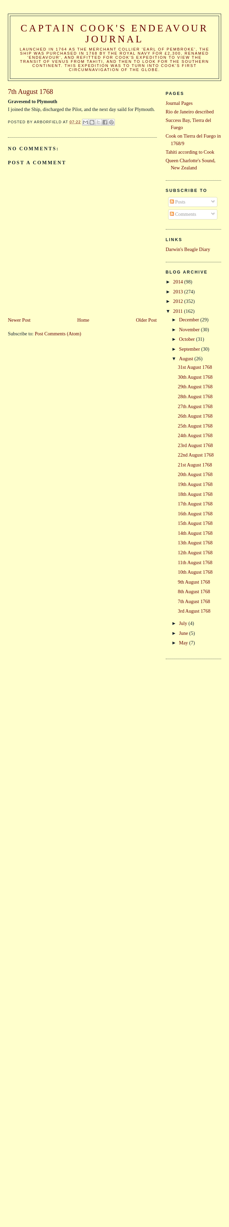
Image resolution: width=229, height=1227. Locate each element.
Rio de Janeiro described (190, 111)
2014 (178, 281)
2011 (178, 311)
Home (83, 320)
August (186, 358)
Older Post (146, 320)
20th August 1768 (195, 474)
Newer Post (19, 320)
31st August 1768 (195, 367)
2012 (178, 301)
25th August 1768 (195, 426)
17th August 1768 (195, 503)
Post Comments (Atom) (58, 333)
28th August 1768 (195, 396)
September (190, 349)
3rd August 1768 (194, 611)
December (189, 319)
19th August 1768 (195, 484)
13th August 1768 (195, 542)
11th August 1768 (195, 562)
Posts (178, 202)
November (190, 329)
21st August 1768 (195, 465)
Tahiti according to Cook (190, 152)
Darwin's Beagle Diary (188, 249)
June (184, 633)
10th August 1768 (195, 572)
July (183, 623)
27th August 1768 (195, 406)
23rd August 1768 (195, 445)
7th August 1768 (194, 601)
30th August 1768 (195, 377)
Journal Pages (179, 103)
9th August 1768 (194, 582)
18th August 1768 (195, 494)
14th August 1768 (195, 533)
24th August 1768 (195, 435)
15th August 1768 (195, 523)
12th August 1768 (195, 552)
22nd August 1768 (196, 455)
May (184, 642)
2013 (178, 291)
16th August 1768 (195, 513)
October (187, 339)
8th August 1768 (194, 591)
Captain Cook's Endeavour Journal (114, 33)
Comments (183, 214)
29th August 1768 (195, 386)
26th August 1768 (195, 416)
